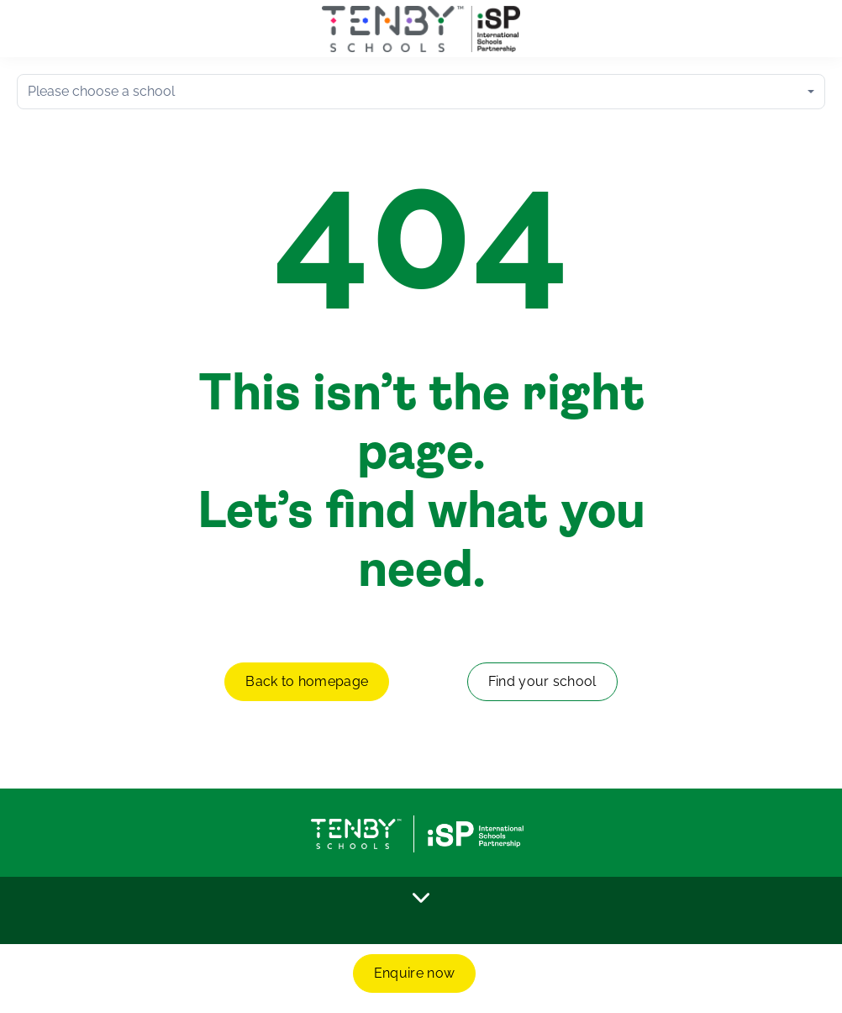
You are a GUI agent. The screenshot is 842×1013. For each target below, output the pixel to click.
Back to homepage (306, 681)
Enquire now (414, 973)
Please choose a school (101, 91)
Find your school (542, 681)
